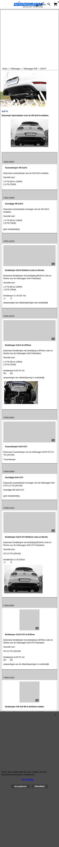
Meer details (27, 779)
